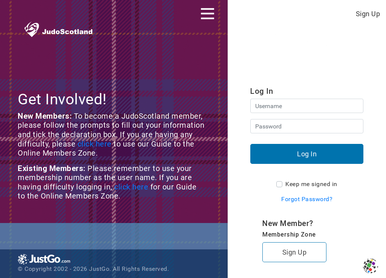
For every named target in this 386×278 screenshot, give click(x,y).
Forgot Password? (306, 199)
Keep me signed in (311, 184)
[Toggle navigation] (207, 14)
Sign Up (368, 14)
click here (96, 143)
